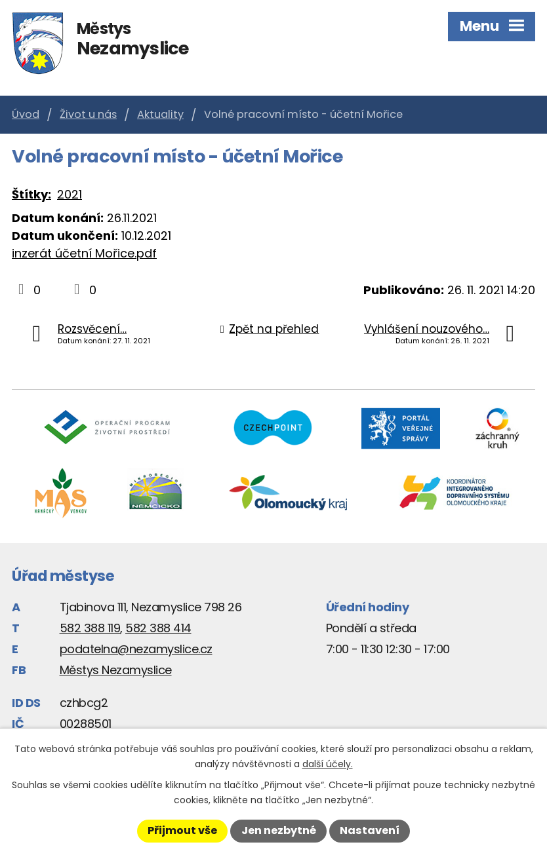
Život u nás (88, 114)
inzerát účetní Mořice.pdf (84, 253)
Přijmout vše (182, 830)
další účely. (327, 763)
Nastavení (369, 830)
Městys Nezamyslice (116, 670)
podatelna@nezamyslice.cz (136, 649)
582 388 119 (90, 628)
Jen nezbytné (278, 830)
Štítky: (31, 194)
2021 (69, 194)
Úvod (25, 114)
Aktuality (160, 114)
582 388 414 (158, 628)
